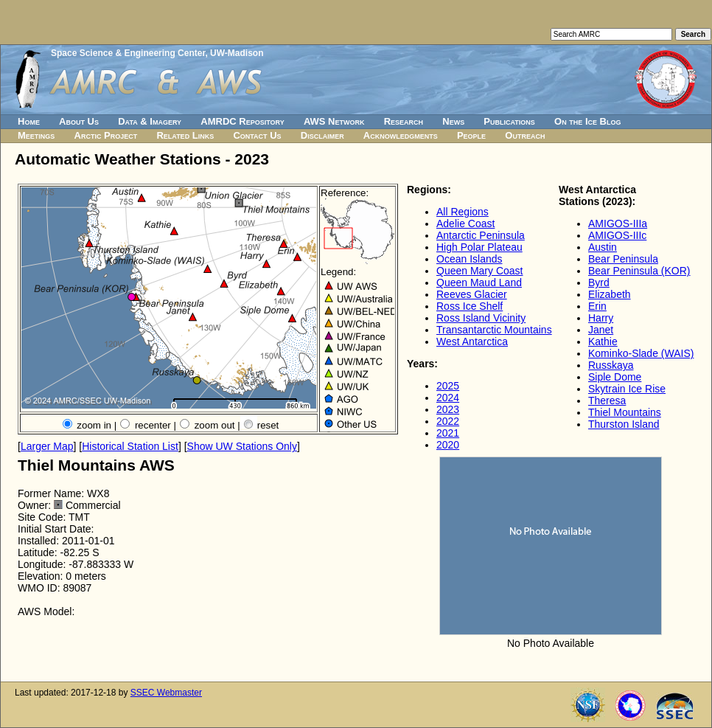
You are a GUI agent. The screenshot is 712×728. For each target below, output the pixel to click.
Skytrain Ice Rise (627, 389)
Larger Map (47, 446)
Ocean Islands (469, 259)
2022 (447, 421)
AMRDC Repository (242, 121)
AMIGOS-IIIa (617, 223)
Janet (600, 330)
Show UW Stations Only (242, 446)
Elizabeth (609, 294)
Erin (597, 306)
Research (403, 121)
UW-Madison (236, 53)
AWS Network (334, 121)
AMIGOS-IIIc (617, 235)
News (453, 121)
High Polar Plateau (479, 247)
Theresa (607, 400)
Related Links (185, 135)
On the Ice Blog (587, 121)
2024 (447, 397)
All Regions (462, 212)
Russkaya (610, 365)
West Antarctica (472, 341)
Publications (509, 121)
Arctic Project (106, 135)
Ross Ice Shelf (469, 306)
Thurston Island (624, 424)
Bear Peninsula (623, 259)
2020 (447, 445)
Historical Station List (130, 446)
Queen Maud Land (479, 282)
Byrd (599, 282)
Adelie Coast (465, 223)
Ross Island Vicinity (481, 318)
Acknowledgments (400, 135)
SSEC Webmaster (166, 692)
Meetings (36, 135)
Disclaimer (322, 135)
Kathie (603, 341)
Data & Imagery (149, 121)
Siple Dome (614, 377)
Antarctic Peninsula (480, 235)
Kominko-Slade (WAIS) (641, 353)
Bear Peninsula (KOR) (639, 271)
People (471, 135)
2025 (447, 386)
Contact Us (257, 135)
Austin (602, 247)
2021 (447, 433)
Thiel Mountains (624, 412)
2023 (447, 409)
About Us (79, 121)
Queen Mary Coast (479, 271)
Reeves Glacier (471, 294)
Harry (600, 318)
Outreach (525, 135)
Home (29, 121)
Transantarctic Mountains (494, 330)
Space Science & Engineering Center (128, 53)
